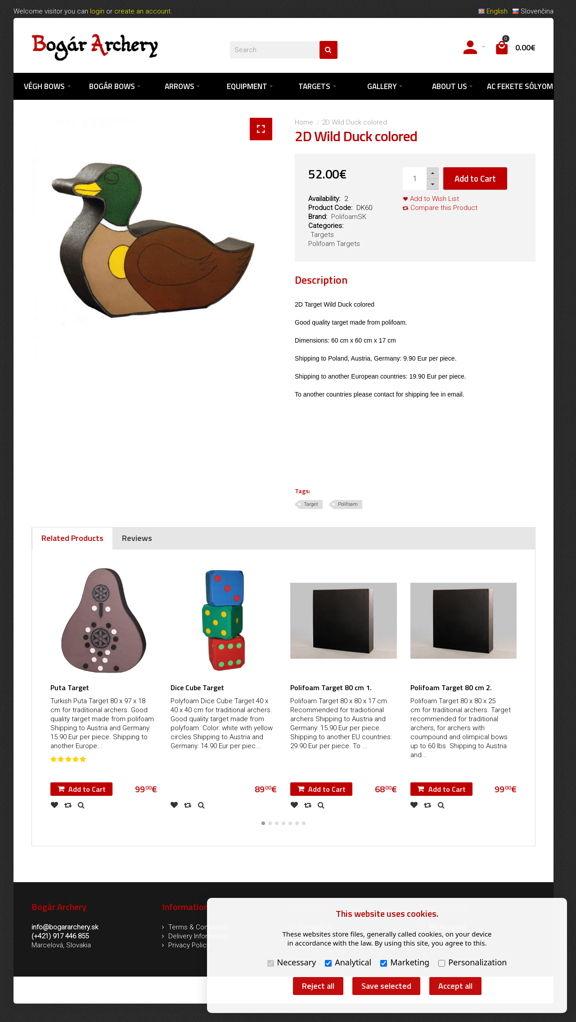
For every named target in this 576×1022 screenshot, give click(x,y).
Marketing (404, 962)
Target (311, 505)
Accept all (455, 986)
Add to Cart (475, 178)
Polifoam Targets (334, 244)
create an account (142, 11)
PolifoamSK (348, 217)
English (493, 11)
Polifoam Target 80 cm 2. (451, 687)
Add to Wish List (434, 199)
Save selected (386, 986)
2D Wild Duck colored (354, 123)
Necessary (291, 962)
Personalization (472, 962)
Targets (322, 235)
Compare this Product (443, 208)
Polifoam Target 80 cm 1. (331, 687)
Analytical (348, 962)
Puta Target (69, 687)
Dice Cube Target (197, 687)
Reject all (318, 986)
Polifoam (348, 505)
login (97, 11)
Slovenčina (533, 11)
